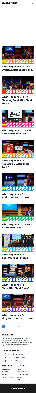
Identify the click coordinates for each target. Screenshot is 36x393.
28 (19, 326)
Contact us (6, 369)
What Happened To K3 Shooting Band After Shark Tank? (17, 100)
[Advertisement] (18, 25)
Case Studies (21, 372)
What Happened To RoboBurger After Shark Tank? (15, 164)
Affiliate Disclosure (8, 377)
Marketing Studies (23, 374)
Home (19, 369)
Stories (19, 377)
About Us (5, 372)
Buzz (18, 380)
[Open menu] (32, 3)
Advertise (5, 374)
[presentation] (18, 55)
